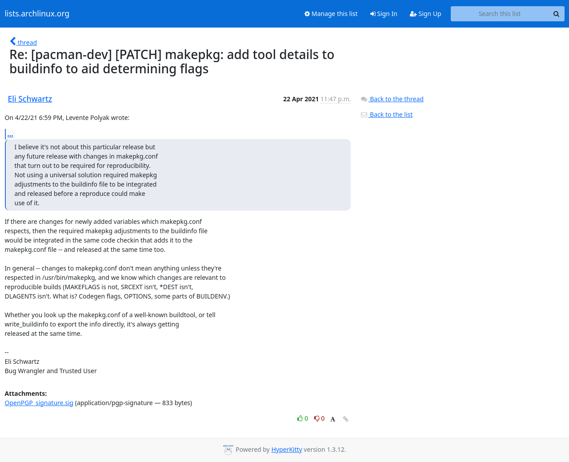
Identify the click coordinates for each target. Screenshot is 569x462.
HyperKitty (286, 449)
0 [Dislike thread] (319, 418)
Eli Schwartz (30, 98)
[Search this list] (500, 13)
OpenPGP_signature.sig (39, 402)
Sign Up (425, 13)
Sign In (383, 13)
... (11, 134)
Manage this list (331, 13)
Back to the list (386, 114)
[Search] (557, 13)
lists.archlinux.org (37, 13)
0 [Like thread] (303, 418)
